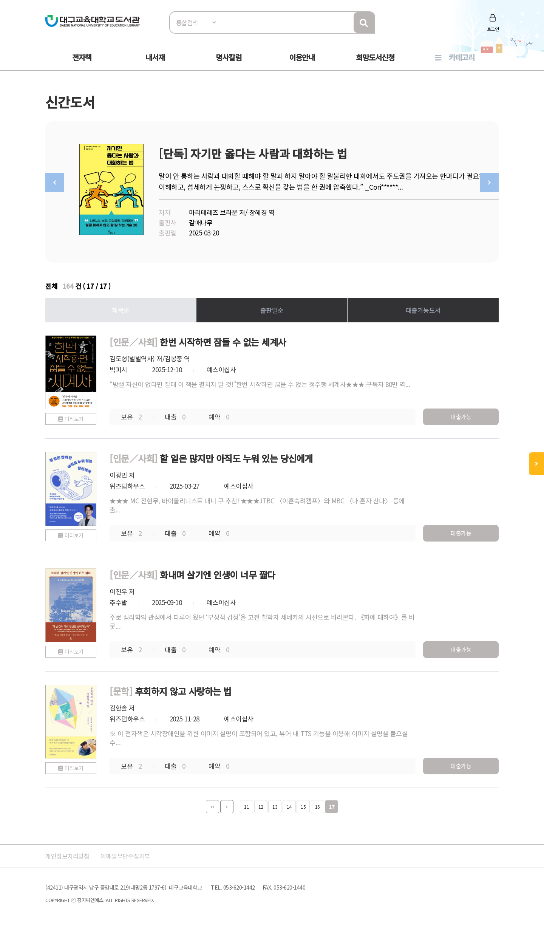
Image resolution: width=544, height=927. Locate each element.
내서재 (155, 57)
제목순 (121, 308)
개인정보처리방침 (68, 854)
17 (331, 805)
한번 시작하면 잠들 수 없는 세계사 (223, 340)
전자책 (81, 57)
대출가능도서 (423, 308)
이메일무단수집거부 (130, 854)
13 (274, 805)
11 (246, 805)
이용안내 (302, 57)
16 (317, 805)
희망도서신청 (375, 57)
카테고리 (461, 57)
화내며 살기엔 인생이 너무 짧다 (217, 572)
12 (260, 805)
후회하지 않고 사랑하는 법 (183, 689)
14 (289, 805)
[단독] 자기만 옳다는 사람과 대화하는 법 (253, 153)
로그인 (493, 29)
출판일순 (272, 308)
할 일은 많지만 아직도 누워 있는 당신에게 (236, 456)
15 (303, 805)
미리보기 (74, 417)
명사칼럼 (228, 57)
